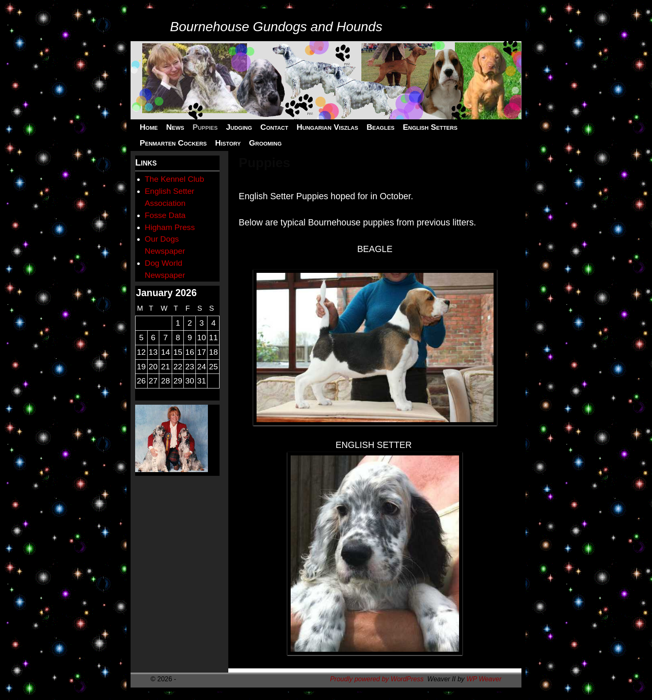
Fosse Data (165, 215)
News (175, 127)
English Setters (430, 127)
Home (149, 127)
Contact (274, 127)
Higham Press (170, 227)
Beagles (380, 127)
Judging (239, 127)
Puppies (205, 127)
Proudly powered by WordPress (377, 679)
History (228, 143)
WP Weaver (484, 679)
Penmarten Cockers (173, 143)
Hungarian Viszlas (327, 127)
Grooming (265, 143)
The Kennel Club (174, 179)
